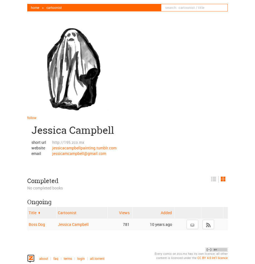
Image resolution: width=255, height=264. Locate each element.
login (81, 258)
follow (31, 117)
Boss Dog (37, 224)
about (43, 258)
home (35, 7)
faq (55, 258)
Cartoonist (67, 212)
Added (166, 212)
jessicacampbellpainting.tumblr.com (84, 147)
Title (35, 212)
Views (124, 212)
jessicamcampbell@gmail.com (79, 153)
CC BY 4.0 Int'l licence (212, 258)
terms (68, 258)
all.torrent (97, 258)
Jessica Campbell (73, 224)
